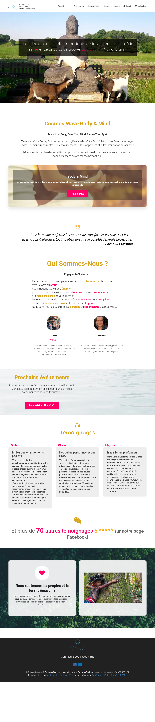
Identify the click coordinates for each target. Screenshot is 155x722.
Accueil (61, 6)
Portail (127, 6)
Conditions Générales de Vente (60, 675)
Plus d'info (77, 193)
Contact (117, 6)
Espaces (107, 6)
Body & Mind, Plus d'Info (42, 405)
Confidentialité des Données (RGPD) (109, 675)
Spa (68, 6)
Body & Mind (93, 6)
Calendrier (141, 6)
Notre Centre (79, 6)
